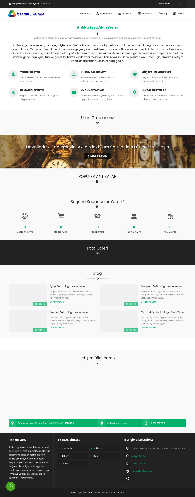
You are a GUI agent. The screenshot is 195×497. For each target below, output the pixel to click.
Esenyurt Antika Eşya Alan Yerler (161, 286)
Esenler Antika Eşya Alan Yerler (69, 312)
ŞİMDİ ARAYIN (97, 156)
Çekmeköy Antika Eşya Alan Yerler (163, 312)
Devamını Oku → (58, 301)
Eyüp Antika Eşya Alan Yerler (68, 286)
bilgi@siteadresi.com (22, 3)
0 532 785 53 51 (44, 3)
